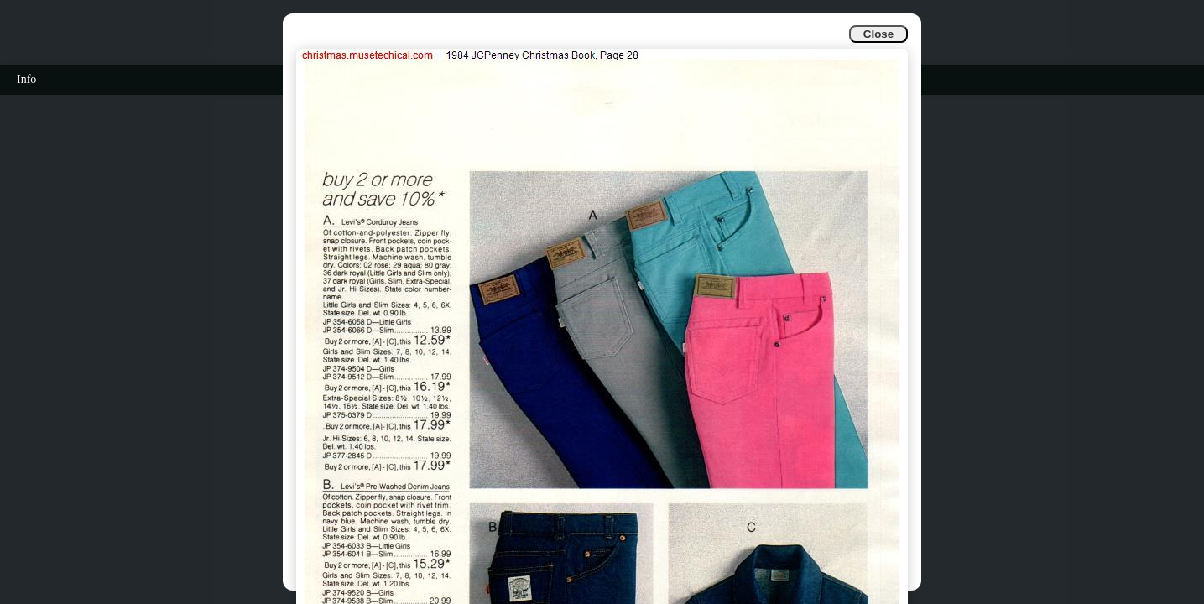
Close (878, 34)
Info (26, 79)
